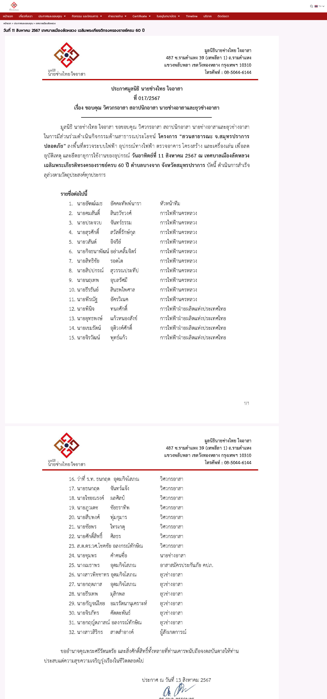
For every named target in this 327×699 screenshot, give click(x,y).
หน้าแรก (7, 23)
